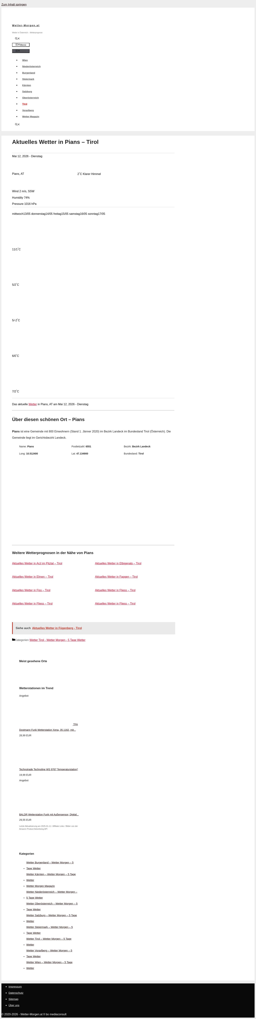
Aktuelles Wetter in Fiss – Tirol (31, 590)
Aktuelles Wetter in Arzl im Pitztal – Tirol (37, 563)
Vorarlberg (28, 110)
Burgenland (28, 72)
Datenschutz (16, 992)
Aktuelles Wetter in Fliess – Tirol (115, 590)
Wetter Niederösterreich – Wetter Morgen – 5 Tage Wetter (51, 894)
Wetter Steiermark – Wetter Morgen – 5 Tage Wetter (49, 929)
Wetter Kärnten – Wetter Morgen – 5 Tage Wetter (51, 877)
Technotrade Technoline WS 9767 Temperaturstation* (48, 769)
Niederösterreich (31, 66)
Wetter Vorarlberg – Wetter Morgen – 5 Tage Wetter (49, 953)
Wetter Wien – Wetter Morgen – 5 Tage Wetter (49, 965)
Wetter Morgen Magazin (40, 885)
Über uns (14, 1005)
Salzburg (27, 91)
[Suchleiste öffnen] (17, 39)
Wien (25, 60)
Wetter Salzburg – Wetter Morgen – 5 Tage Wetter (51, 918)
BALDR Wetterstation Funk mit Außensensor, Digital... (49, 814)
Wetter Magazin (30, 116)
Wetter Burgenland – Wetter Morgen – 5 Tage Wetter (49, 865)
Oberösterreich (30, 97)
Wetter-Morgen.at (26, 25)
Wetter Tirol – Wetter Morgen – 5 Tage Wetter (48, 941)
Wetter (33, 404)
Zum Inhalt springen (14, 4)
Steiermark (28, 79)
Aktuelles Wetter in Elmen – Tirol (32, 576)
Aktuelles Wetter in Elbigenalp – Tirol (118, 563)
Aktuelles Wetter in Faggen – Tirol (116, 576)
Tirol (24, 104)
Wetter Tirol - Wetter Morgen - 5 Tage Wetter (57, 640)
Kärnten (26, 85)
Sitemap (13, 999)
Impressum (15, 986)
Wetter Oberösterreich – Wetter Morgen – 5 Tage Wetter (52, 906)
